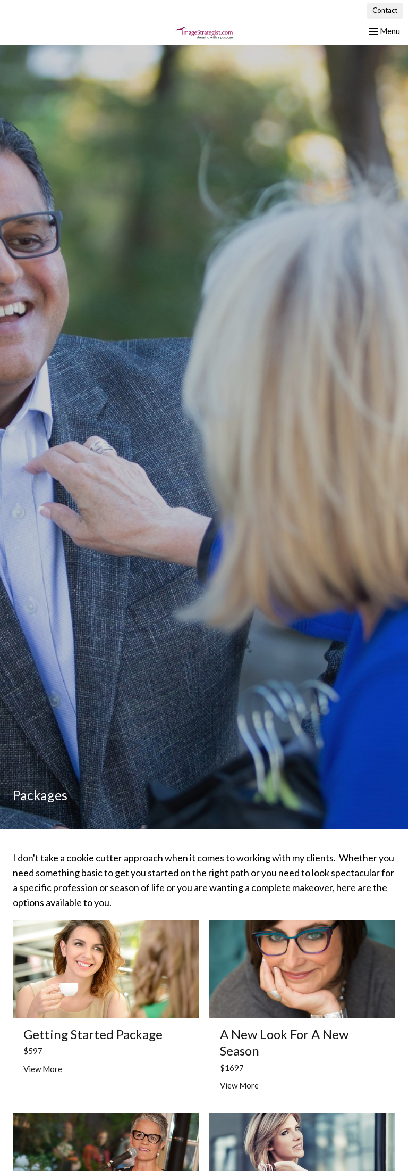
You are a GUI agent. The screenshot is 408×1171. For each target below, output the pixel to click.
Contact (384, 10)
